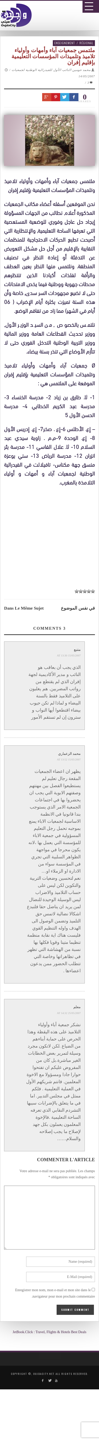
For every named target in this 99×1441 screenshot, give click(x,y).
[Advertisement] (51, 641)
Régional (86, 43)
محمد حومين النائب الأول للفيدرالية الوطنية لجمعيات (51, 70)
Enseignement (64, 43)
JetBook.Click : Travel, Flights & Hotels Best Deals (50, 1332)
